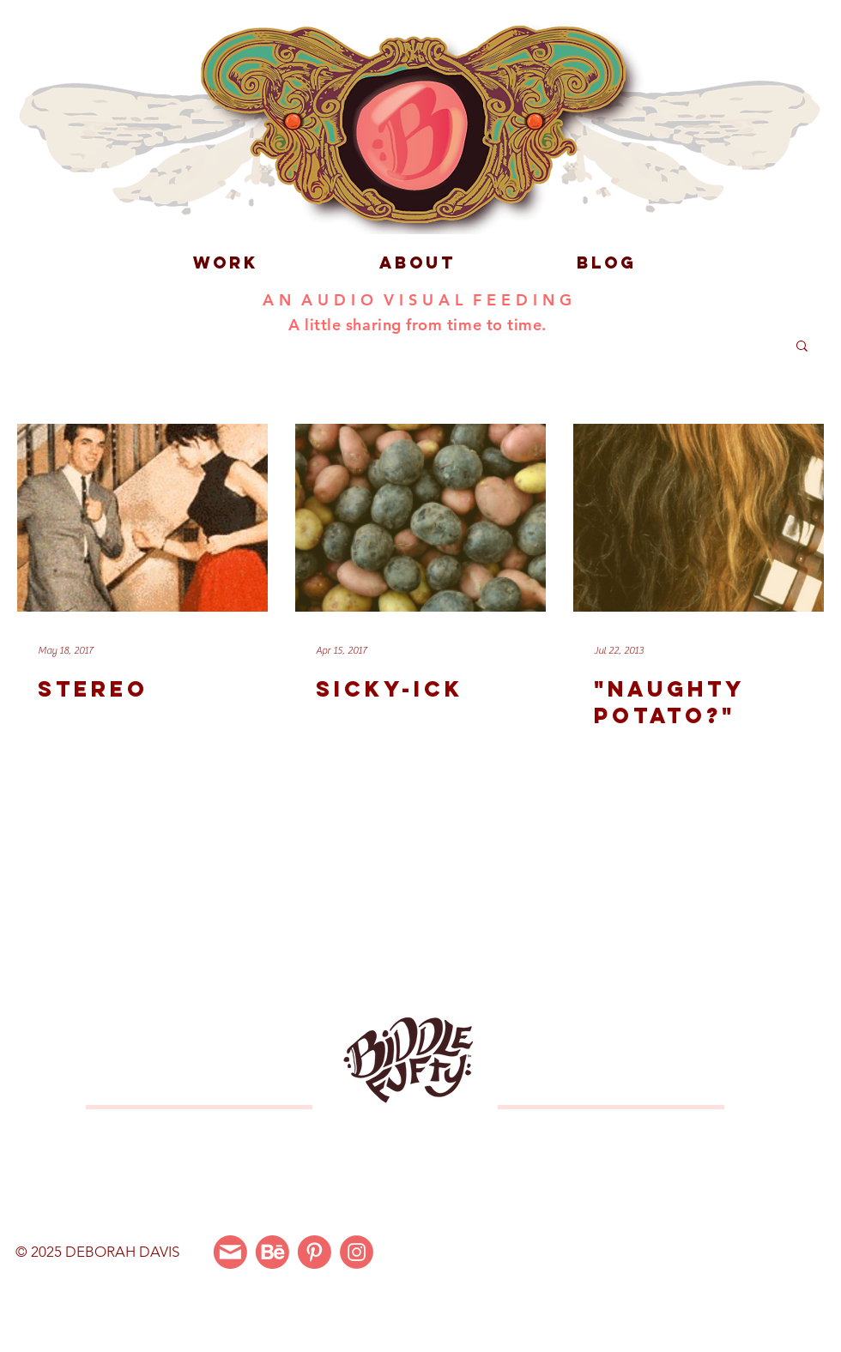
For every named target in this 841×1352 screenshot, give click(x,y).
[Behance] (272, 1252)
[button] (802, 347)
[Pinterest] (314, 1252)
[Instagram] (356, 1252)
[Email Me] (230, 1252)
